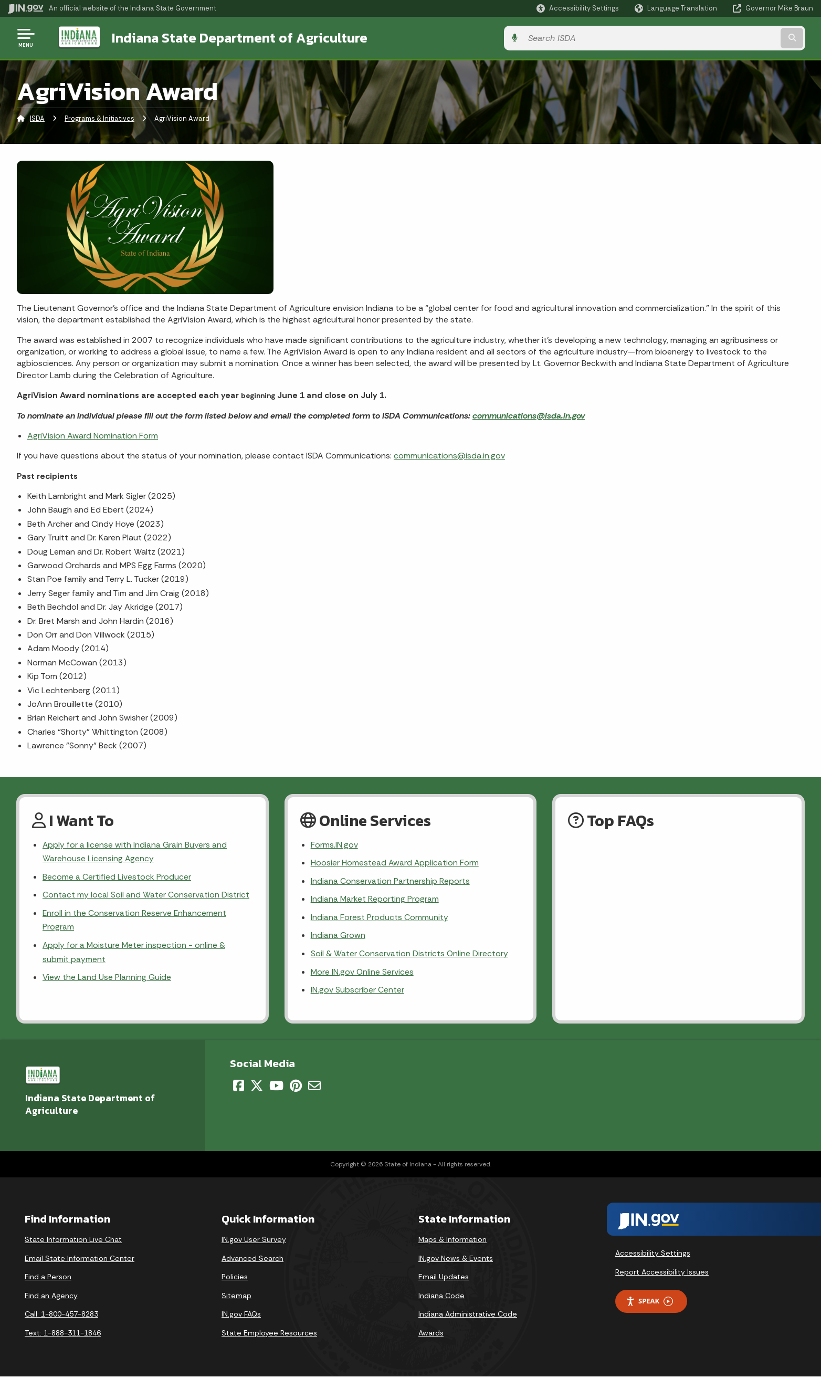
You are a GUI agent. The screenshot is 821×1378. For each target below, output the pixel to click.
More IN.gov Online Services (363, 973)
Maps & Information (452, 1241)
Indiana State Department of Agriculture (230, 37)
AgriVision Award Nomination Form (92, 434)
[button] (577, 8)
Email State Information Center (79, 1260)
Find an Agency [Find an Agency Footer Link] (51, 1297)
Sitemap (236, 1297)
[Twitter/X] (256, 1087)
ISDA (37, 117)
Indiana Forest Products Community (379, 917)
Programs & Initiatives (99, 117)
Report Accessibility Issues (662, 1273)
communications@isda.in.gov (528, 414)
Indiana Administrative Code (467, 1316)
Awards (431, 1335)
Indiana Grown (338, 936)
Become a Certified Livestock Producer (117, 876)
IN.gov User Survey (254, 1241)
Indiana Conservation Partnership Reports (390, 880)
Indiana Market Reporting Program (375, 899)
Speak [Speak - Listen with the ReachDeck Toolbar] (649, 1303)
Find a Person (48, 1278)
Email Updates (443, 1278)
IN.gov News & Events (455, 1260)
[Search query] (719, 37)
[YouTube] (276, 1087)
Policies (235, 1278)
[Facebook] (238, 1087)
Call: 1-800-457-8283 (61, 1316)
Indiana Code (441, 1297)
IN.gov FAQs (241, 1316)
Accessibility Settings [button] (652, 1254)
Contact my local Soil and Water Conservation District (146, 895)
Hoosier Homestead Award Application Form (395, 862)
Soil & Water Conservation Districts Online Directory (410, 955)
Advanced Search (252, 1260)
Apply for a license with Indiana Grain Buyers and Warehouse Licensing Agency (135, 851)
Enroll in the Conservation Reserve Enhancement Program (135, 920)
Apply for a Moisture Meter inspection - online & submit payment (135, 953)
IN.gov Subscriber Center (357, 991)
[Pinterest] (296, 1087)
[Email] (314, 1087)
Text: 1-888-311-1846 (63, 1335)
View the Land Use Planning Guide (107, 979)
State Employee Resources (269, 1335)
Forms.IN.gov (334, 844)
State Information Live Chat (73, 1241)
